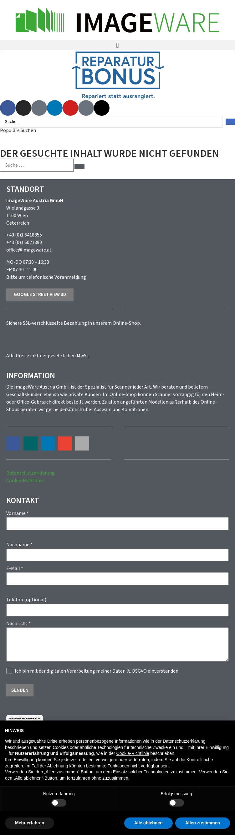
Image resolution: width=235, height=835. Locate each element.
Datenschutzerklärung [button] (184, 741)
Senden (19, 690)
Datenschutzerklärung (30, 473)
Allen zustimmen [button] (202, 822)
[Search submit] (230, 122)
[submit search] (79, 166)
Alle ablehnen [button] (148, 822)
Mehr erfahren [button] (29, 822)
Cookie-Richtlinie (25, 480)
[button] (117, 45)
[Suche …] (37, 165)
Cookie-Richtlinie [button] (132, 753)
